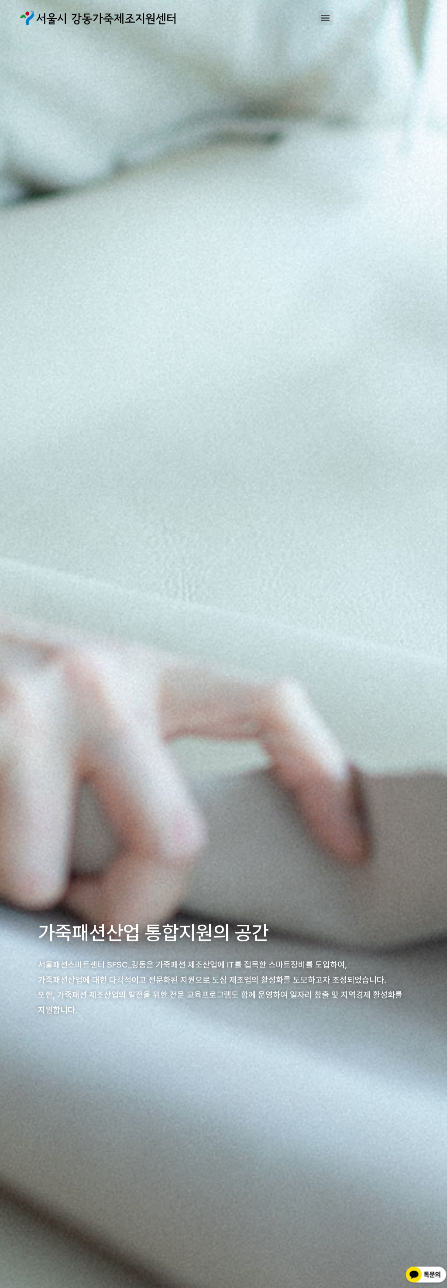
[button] (325, 17)
